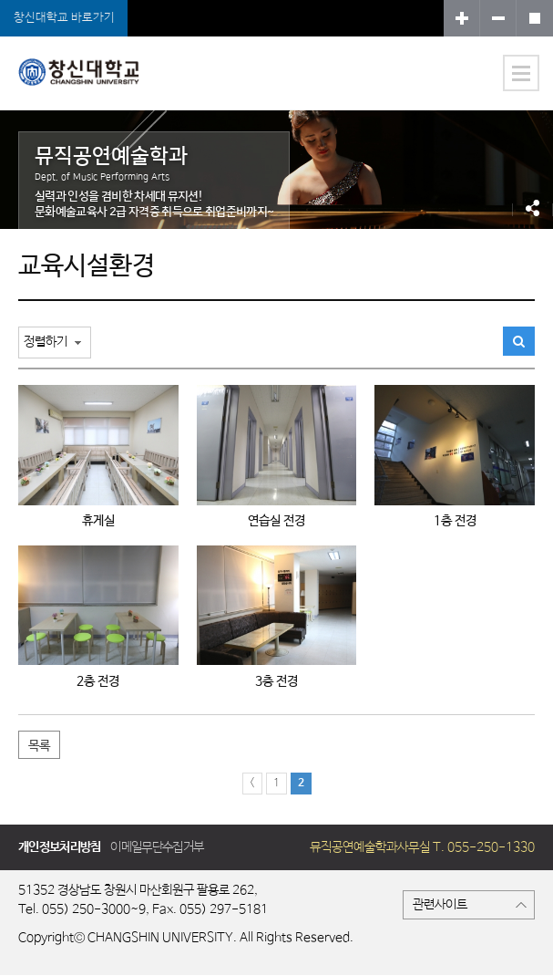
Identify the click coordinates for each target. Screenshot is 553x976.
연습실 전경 (276, 521)
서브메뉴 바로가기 (0, 0)
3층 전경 (276, 681)
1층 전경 (455, 521)
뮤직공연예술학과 (87, 83)
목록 (39, 746)
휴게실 (98, 521)
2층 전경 (98, 681)
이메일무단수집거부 (156, 847)
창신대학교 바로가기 (64, 18)
